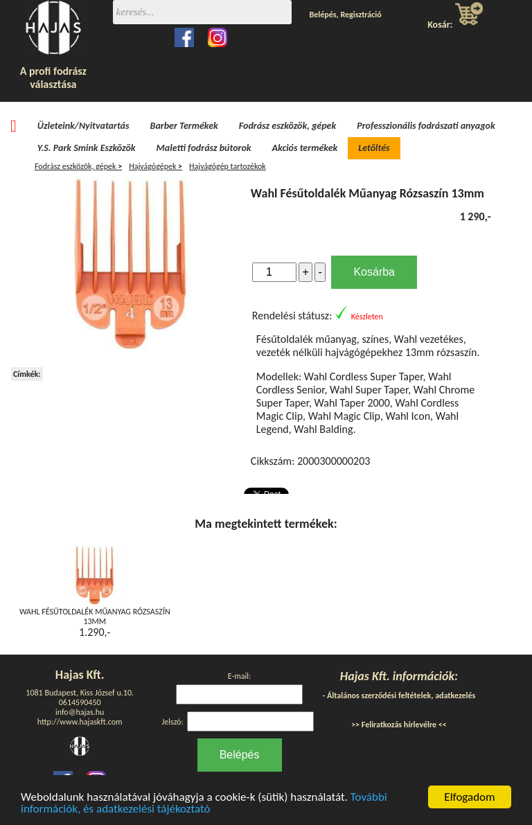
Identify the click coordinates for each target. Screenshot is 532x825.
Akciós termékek (305, 148)
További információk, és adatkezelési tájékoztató (204, 803)
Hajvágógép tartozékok (227, 166)
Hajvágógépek (155, 166)
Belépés (323, 14)
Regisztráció (360, 14)
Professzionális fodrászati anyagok (426, 126)
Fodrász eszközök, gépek (287, 126)
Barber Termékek (184, 126)
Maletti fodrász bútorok (204, 148)
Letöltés (373, 148)
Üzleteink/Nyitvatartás (83, 126)
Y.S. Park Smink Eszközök (86, 148)
